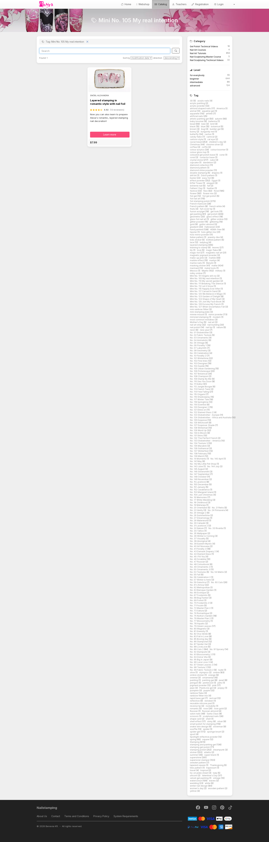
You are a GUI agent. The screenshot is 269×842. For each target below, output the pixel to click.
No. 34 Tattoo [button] (197, 531)
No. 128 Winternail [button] (199, 427)
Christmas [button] (195, 144)
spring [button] (193, 739)
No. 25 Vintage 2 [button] (198, 512)
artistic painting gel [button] (199, 118)
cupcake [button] (194, 162)
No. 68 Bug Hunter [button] (199, 597)
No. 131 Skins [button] (196, 435)
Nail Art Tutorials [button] (198, 53)
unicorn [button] (194, 775)
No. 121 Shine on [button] (198, 409)
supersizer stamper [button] (200, 760)
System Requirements (126, 816)
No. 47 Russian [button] (198, 561)
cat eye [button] (211, 139)
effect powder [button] (197, 180)
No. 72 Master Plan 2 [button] (200, 608)
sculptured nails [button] (211, 716)
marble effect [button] (197, 260)
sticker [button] (193, 752)
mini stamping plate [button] (200, 312)
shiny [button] (210, 721)
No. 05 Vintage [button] (197, 343)
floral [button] (216, 191)
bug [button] (203, 129)
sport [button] (193, 734)
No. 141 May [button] (196, 461)
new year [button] (205, 330)
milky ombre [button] (196, 273)
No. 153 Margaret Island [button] (202, 492)
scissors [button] (194, 716)
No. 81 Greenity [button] (198, 631)
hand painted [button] (197, 229)
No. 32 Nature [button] (197, 528)
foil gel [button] (193, 196)
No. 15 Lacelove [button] (198, 482)
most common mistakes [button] (202, 319)
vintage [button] (217, 778)
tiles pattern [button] (196, 767)
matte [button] (215, 265)
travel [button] (193, 770)
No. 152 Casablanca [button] (200, 489)
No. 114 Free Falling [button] (200, 391)
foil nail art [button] (195, 198)
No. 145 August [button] (197, 469)
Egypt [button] (215, 180)
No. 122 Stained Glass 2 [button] (202, 412)
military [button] (219, 270)
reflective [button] (195, 700)
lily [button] (191, 250)
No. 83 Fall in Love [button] (199, 636)
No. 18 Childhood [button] (199, 502)
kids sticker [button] (196, 239)
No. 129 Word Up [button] (198, 430)
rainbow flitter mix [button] (199, 695)
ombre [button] (216, 672)
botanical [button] (216, 126)
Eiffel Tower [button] (196, 183)
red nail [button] (213, 698)
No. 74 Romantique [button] (200, 613)
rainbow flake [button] (197, 693)
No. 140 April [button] (217, 458)
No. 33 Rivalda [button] (216, 528)
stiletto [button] (208, 752)
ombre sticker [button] (197, 675)
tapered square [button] (198, 765)
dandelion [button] (208, 162)
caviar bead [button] (196, 142)
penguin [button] (194, 682)
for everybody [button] (197, 75)
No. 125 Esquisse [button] (198, 420)
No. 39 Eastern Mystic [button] (201, 543)
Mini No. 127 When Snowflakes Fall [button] (207, 306)
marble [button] (212, 258)
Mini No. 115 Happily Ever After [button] (205, 288)
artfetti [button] (209, 113)
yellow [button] (193, 791)
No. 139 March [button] (197, 456)
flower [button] (193, 193)
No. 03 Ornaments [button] (199, 337)
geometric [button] (195, 216)
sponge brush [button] (214, 731)
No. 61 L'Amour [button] (197, 585)
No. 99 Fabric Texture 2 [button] (202, 670)
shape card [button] (196, 719)
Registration (200, 4)
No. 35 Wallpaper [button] (199, 533)
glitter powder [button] (197, 221)
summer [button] (194, 755)
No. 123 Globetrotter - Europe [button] (205, 415)
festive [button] (194, 191)
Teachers (179, 4)
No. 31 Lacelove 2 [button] (199, 525)
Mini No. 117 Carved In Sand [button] (204, 291)
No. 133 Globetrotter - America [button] (205, 440)
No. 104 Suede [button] (197, 366)
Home (126, 4)
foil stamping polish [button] (200, 201)
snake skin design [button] (199, 726)
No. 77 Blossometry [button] (200, 621)
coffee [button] (193, 147)
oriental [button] (194, 677)
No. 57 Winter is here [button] (200, 579)
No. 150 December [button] (199, 484)
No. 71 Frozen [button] (197, 605)
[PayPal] (209, 826)
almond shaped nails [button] (200, 108)
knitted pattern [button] (213, 239)
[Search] (104, 51)
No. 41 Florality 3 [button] (198, 549)
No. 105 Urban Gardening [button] (202, 368)
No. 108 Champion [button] (199, 376)
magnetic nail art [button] (214, 252)
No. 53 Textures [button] (198, 572)
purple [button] (206, 690)
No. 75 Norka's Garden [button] (201, 616)
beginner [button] (194, 78)
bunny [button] (193, 131)
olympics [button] (204, 672)
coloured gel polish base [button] (203, 154)
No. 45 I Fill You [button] (198, 556)
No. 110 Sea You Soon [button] (201, 381)
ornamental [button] (208, 677)
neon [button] (193, 330)
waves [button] (212, 780)
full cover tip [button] (206, 209)
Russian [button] (194, 711)
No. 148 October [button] (198, 476)
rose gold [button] (219, 708)
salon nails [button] (195, 713)
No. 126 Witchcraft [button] (199, 422)
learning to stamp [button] (199, 247)
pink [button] (214, 685)
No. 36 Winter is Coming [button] (202, 536)
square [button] (206, 739)
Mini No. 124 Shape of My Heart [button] (206, 299)
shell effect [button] (196, 721)
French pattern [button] (197, 206)
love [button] (199, 250)
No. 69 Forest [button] (197, 600)
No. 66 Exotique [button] (198, 592)
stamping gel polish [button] (200, 747)
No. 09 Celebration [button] (199, 353)
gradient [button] (194, 227)
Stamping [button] (195, 742)
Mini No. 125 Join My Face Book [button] (206, 301)
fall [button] (209, 185)
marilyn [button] (213, 260)
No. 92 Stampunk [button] (199, 652)
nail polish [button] (195, 327)
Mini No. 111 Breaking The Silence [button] (207, 283)
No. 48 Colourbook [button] (200, 564)
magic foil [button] (195, 252)
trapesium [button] (211, 767)
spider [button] (206, 729)
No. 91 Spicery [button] (217, 649)
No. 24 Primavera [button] (216, 510)
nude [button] (221, 670)
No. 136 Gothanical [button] (199, 448)
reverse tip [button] (195, 706)
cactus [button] (208, 134)
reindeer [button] (209, 700)
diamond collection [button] (200, 165)
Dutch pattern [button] (208, 175)
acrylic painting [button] (198, 103)
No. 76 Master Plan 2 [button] (200, 618)
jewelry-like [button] (214, 237)
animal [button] (193, 111)
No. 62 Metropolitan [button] (200, 587)
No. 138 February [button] (198, 453)
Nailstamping (47, 808)
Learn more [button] (109, 134)
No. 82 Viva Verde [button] (199, 634)
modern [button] (217, 317)
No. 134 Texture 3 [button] (199, 443)
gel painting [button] (196, 214)
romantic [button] (194, 708)
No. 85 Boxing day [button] (199, 639)
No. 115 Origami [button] (198, 394)
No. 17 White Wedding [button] (201, 500)
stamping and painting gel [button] (203, 744)
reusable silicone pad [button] (201, 703)
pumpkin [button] (194, 690)
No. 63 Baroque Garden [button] (202, 590)
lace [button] (192, 242)
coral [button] (192, 157)
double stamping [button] (199, 173)
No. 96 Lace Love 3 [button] (200, 662)
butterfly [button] (194, 134)
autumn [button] (219, 118)
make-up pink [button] (197, 258)
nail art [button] (211, 322)
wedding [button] (194, 783)
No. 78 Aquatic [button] (197, 623)
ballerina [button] (213, 121)
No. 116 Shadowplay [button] (200, 397)
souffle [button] (194, 729)
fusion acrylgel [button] (197, 211)
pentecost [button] (208, 682)
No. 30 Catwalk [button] (198, 523)
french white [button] (215, 206)
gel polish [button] (212, 214)
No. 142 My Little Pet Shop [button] (203, 464)
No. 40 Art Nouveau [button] (200, 546)
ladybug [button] (204, 242)
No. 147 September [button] (200, 474)
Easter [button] (193, 178)
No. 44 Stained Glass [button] (201, 554)
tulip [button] (215, 773)
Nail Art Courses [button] (198, 50)
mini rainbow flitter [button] (199, 309)
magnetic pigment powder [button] (203, 255)
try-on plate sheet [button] (199, 773)
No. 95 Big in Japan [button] (200, 659)
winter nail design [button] (199, 785)
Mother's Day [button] (197, 322)
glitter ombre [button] (217, 219)
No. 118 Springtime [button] (199, 402)
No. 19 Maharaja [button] (198, 505)
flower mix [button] (208, 193)
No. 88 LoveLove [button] (199, 646)
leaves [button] (216, 247)
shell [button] (208, 719)
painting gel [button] (208, 680)
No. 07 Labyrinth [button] (198, 348)
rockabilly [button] (211, 706)
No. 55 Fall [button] (195, 574)
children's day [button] (216, 142)
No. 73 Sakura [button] (197, 610)
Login (219, 4)
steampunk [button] (219, 749)
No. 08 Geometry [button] (199, 350)
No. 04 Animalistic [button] (199, 340)
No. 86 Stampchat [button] (199, 641)
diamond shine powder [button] (202, 170)
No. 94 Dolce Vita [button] (199, 657)
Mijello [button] (205, 270)
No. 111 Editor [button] (196, 384)
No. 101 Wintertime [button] (199, 358)
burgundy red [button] (208, 131)
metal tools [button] (210, 268)
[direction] (172, 58)
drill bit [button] (193, 175)
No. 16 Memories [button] (198, 497)
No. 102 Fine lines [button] (199, 361)
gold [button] (192, 224)
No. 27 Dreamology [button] (200, 518)
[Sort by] (141, 58)
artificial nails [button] (196, 116)
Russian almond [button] (210, 711)
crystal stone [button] (196, 160)
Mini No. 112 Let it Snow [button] (202, 286)
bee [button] (203, 124)
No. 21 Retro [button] (218, 507)
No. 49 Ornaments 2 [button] (200, 567)
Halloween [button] (210, 227)
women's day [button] (197, 788)
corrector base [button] (207, 157)
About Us (42, 816)
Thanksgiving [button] (217, 765)
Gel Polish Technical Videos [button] (204, 46)
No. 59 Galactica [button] (198, 582)
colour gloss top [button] (198, 152)
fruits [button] (193, 209)
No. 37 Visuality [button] (198, 538)
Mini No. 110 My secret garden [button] (205, 281)
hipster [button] (193, 232)
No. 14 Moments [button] (198, 458)
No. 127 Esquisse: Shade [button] (202, 425)
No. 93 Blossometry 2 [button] (201, 654)
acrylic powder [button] (197, 106)
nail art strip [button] (196, 324)
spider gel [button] (195, 731)
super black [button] (210, 755)
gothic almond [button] (206, 224)
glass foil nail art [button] (198, 219)
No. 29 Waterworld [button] (199, 520)
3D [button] (191, 100)
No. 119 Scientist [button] (198, 404)
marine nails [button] (196, 263)
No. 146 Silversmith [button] (200, 471)
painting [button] (194, 680)
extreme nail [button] (196, 185)
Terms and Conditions (76, 816)
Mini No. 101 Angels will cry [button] (203, 276)
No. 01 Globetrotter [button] (199, 332)
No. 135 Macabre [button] (198, 446)
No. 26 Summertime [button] (200, 515)
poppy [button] (221, 688)
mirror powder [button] (215, 314)
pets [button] (220, 682)
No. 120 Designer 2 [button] (199, 407)
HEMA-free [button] (216, 229)
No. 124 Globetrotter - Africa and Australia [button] (211, 417)
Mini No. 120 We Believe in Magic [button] (206, 294)
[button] (231, 4)
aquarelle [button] (195, 113)
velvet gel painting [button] (199, 778)
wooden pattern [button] (216, 788)
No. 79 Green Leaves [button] (201, 626)
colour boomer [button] (218, 149)
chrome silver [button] (213, 144)
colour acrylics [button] (197, 149)
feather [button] (211, 188)
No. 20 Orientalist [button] (199, 507)
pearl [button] (222, 680)
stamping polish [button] (198, 749)
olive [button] (192, 672)
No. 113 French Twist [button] (200, 389)
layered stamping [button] (199, 245)
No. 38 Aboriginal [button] (199, 541)
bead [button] (193, 124)
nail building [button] (213, 324)
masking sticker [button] (198, 265)
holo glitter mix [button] (209, 232)
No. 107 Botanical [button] (199, 373)
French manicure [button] (198, 203)
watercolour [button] (196, 780)
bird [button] (212, 124)
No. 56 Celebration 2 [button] (200, 577)
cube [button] (212, 160)
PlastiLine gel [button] (206, 688)
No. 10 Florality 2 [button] (198, 355)
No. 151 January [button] (198, 487)
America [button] (221, 108)
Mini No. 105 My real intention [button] (205, 278)
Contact (55, 816)
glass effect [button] (212, 216)
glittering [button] (214, 221)
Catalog (161, 4)
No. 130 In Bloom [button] (198, 433)
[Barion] (209, 818)
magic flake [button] (212, 250)
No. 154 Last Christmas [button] (201, 494)
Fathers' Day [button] (196, 188)
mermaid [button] (194, 268)
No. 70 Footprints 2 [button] (200, 603)
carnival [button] (211, 136)
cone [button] (222, 154)
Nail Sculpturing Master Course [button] (205, 56)
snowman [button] (218, 726)
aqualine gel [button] (208, 111)
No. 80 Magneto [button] (198, 628)
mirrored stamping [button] (199, 317)
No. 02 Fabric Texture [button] (201, 335)
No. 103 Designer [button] (199, 363)
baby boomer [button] (197, 121)
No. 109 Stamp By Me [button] (201, 379)
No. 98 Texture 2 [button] (198, 667)
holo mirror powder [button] (200, 234)
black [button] (193, 126)
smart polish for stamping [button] (203, 724)
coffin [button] (205, 147)
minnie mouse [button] (197, 314)
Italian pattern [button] (197, 237)
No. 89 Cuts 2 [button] (197, 649)
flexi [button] (205, 191)
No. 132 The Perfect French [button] (204, 438)
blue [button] (203, 126)
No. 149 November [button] (199, 479)
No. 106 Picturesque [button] (200, 371)
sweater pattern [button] (198, 762)
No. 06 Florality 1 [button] (198, 345)
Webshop (142, 4)
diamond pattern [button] (198, 167)
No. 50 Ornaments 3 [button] (200, 569)
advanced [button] (195, 85)
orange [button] (212, 675)
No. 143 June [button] (196, 466)
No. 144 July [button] (213, 466)
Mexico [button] (194, 270)
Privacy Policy (101, 816)
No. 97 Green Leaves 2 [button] (202, 664)
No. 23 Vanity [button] (196, 510)
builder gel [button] (215, 129)
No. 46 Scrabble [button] (198, 559)
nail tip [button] (209, 327)
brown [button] (193, 129)
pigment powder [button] (198, 685)
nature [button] (220, 327)
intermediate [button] (196, 82)
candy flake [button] (196, 136)
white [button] (208, 783)
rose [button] (205, 708)
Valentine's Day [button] (210, 775)
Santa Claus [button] (213, 713)
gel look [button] (214, 211)
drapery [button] (216, 173)
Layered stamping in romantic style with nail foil (107, 102)
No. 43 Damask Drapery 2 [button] (203, 551)
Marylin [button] (210, 263)
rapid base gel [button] (197, 698)
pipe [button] (192, 688)
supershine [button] (196, 757)
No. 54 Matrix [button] (217, 572)
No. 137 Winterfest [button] (199, 451)
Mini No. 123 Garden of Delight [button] (205, 296)
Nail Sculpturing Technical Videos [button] (207, 60)
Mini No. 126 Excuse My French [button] (205, 304)
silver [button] (220, 721)
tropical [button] (204, 770)
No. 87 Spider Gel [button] (199, 644)
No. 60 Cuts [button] (217, 582)
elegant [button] (211, 183)
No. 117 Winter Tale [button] (199, 399)
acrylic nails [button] (203, 100)
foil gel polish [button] (209, 196)
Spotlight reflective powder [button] (204, 737)
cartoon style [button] (197, 139)
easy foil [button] (206, 178)
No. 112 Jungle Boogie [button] (201, 386)
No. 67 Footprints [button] (199, 595)
